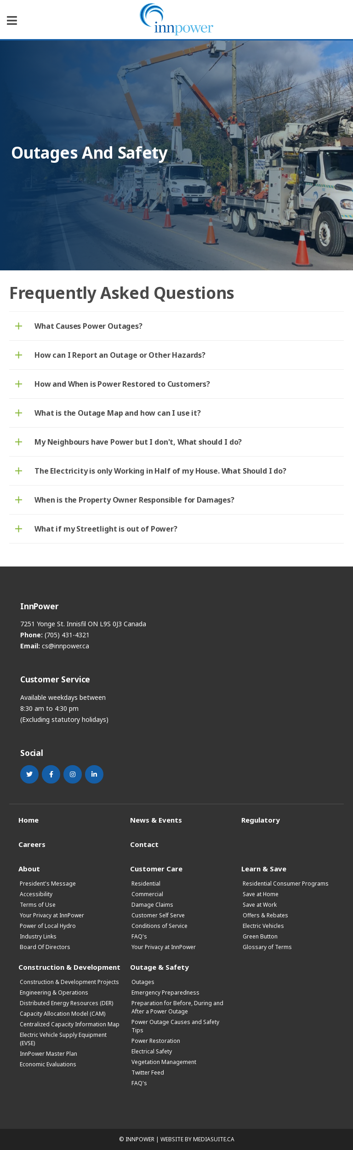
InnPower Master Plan (48, 1054)
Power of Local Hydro (48, 926)
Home (28, 819)
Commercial (147, 894)
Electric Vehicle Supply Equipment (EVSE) (63, 1039)
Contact (144, 844)
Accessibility (36, 894)
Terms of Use (38, 905)
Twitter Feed (147, 1072)
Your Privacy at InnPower (52, 915)
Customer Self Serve (158, 915)
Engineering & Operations (54, 992)
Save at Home (261, 894)
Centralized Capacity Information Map (70, 1024)
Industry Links (38, 936)
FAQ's (139, 936)
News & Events (156, 819)
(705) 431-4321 (67, 634)
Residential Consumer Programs (286, 883)
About (29, 868)
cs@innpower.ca (65, 645)
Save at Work (260, 905)
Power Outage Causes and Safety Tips (175, 1026)
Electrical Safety (151, 1051)
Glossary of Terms (267, 947)
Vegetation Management (163, 1062)
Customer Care (156, 868)
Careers (32, 844)
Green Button (260, 936)
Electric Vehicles (263, 926)
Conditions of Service (159, 926)
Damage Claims (152, 905)
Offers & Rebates (265, 915)
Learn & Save (263, 868)
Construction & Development (69, 966)
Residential (145, 883)
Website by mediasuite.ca (197, 1139)
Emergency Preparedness (165, 992)
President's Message (48, 883)
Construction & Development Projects (69, 982)
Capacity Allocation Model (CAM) (62, 1014)
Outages (142, 982)
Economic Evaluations (48, 1064)
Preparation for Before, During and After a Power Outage (177, 1007)
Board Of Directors (45, 947)
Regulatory (260, 819)
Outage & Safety (159, 966)
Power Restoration (155, 1041)
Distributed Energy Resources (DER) (66, 1003)
